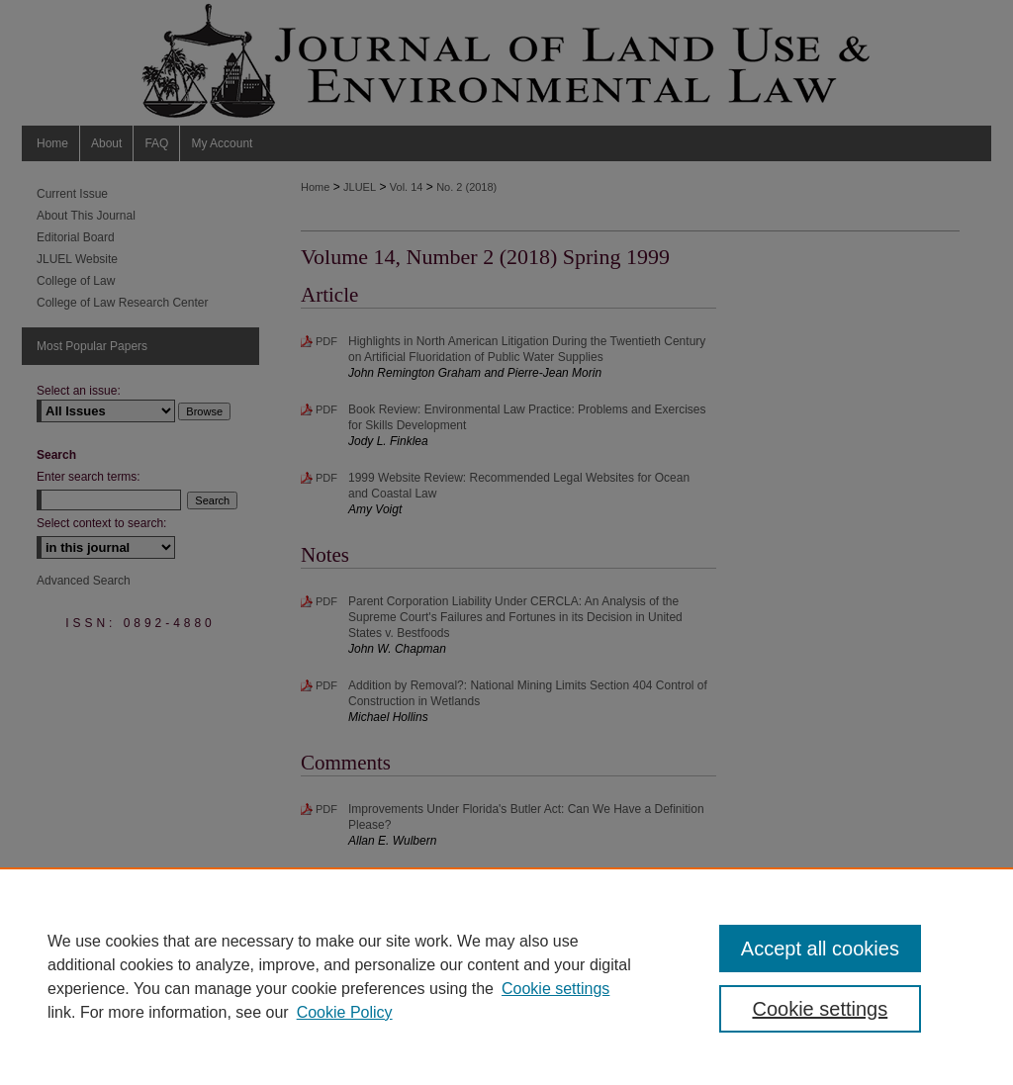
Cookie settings (555, 988)
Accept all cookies (820, 948)
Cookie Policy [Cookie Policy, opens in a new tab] (345, 1012)
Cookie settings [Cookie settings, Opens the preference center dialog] (819, 1009)
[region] (506, 976)
